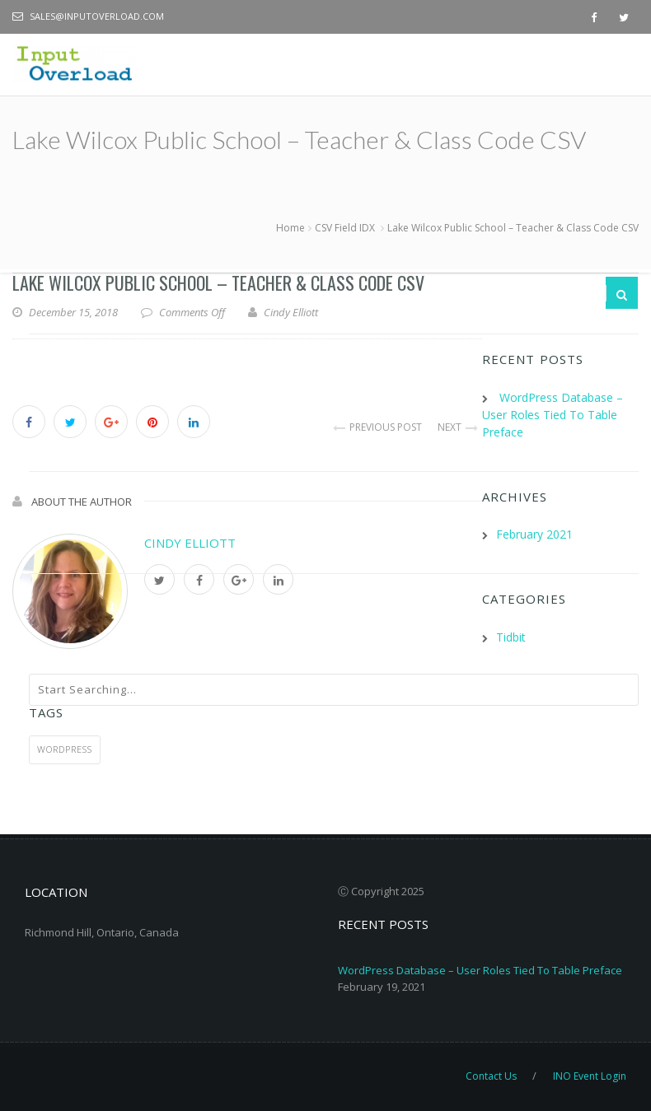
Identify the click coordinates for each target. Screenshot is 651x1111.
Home (290, 228)
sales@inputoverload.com (97, 16)
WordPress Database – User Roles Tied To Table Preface (480, 970)
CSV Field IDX (345, 228)
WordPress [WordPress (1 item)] (64, 749)
